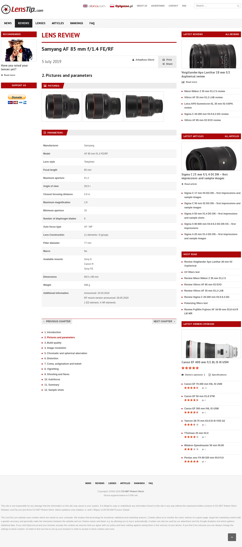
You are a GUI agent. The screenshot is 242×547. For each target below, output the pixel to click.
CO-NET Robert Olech (132, 491)
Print (167, 60)
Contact (173, 6)
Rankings (76, 23)
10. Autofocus (52, 379)
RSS (184, 6)
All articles (232, 136)
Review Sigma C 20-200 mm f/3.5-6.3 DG (206, 297)
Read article (189, 184)
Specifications (217, 375)
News (8, 23)
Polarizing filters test (196, 303)
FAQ (92, 23)
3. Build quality (52, 342)
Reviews (23, 23)
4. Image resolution (55, 348)
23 (204, 388)
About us (142, 6)
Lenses (40, 23)
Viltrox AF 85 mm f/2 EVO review (202, 120)
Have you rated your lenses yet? (14, 67)
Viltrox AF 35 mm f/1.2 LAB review (203, 97)
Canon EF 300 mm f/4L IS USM (201, 408)
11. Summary (51, 384)
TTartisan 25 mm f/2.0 (196, 433)
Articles (58, 23)
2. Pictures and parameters (59, 337)
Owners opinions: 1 (193, 375)
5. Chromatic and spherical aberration (65, 353)
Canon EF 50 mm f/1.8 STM (199, 396)
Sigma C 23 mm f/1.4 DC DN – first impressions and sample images (205, 176)
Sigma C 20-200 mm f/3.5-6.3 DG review (206, 114)
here (31, 529)
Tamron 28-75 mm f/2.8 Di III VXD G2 (204, 420)
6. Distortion (51, 358)
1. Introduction (52, 332)
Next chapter (164, 321)
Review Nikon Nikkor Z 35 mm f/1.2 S (205, 278)
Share (167, 64)
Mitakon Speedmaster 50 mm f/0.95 (204, 445)
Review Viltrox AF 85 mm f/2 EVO (203, 284)
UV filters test (192, 272)
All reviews (232, 34)
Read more (8, 75)
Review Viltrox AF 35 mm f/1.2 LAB (203, 290)
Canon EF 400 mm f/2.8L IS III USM (205, 362)
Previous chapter (56, 321)
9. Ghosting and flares (56, 374)
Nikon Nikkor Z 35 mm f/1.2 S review (204, 91)
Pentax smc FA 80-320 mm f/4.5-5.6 (204, 457)
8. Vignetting (51, 369)
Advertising (158, 6)
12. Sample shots (54, 390)
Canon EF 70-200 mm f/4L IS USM (203, 384)
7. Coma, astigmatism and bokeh (63, 363)
